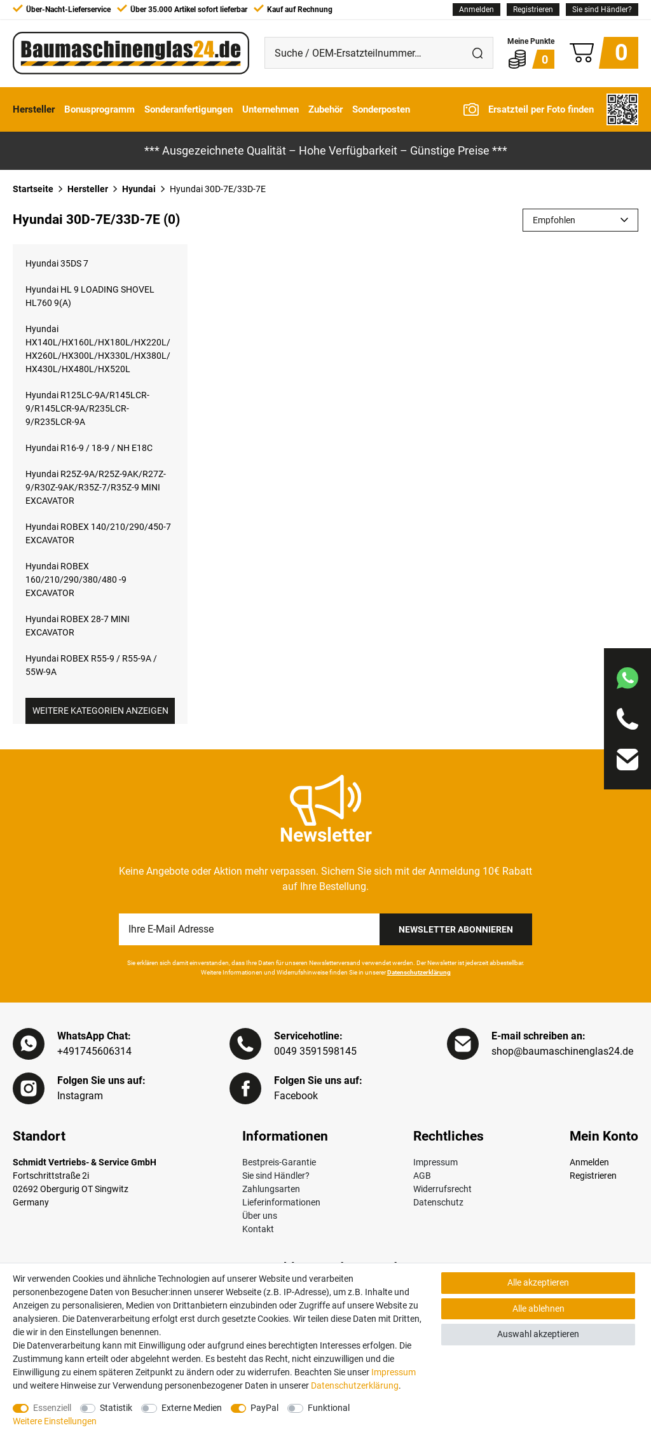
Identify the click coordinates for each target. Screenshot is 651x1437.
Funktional (329, 1408)
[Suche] (477, 53)
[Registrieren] (533, 9)
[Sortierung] (580, 220)
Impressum (435, 1162)
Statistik (116, 1408)
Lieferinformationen (281, 1202)
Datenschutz (438, 1202)
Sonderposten (381, 109)
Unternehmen (270, 109)
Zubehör (325, 109)
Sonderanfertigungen (188, 109)
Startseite (33, 189)
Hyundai (139, 189)
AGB (422, 1175)
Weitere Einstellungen (55, 1421)
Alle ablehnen (538, 1308)
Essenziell (52, 1408)
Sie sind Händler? (602, 9)
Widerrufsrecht (442, 1189)
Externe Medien (191, 1408)
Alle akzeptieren (538, 1282)
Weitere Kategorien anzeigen (100, 710)
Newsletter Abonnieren (456, 929)
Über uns (259, 1216)
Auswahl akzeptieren (538, 1334)
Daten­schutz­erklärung (355, 1385)
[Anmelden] (476, 9)
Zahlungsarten (271, 1189)
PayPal (264, 1408)
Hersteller (34, 109)
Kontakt (258, 1229)
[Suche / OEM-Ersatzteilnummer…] (363, 53)
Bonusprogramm (99, 109)
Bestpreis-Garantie (279, 1162)
